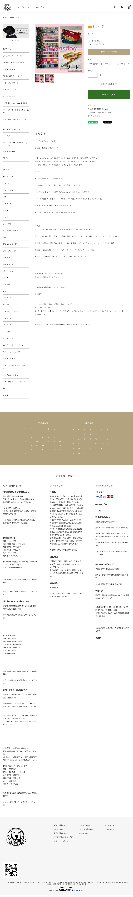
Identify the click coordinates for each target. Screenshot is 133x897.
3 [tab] (18, 40)
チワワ (5, 217)
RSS (80, 833)
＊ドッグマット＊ (10, 89)
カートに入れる (109, 94)
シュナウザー (8, 224)
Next (80, 48)
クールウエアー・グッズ (12, 56)
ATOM (85, 833)
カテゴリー (22, 7)
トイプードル (8, 203)
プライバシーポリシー (62, 841)
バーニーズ (7, 325)
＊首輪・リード (15, 17)
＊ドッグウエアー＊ (10, 83)
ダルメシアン (8, 338)
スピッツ (6, 331)
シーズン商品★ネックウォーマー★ (13, 143)
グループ (38, 7)
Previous (38, 48)
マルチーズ (7, 298)
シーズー (6, 277)
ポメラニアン (8, 264)
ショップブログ (84, 825)
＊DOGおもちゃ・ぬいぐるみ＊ (15, 103)
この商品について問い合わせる (100, 112)
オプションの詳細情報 (108, 52)
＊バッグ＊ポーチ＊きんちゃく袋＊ (16, 111)
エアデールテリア (10, 358)
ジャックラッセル (10, 251)
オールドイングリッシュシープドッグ (15, 367)
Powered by (66, 889)
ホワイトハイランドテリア (13, 345)
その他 (5, 395)
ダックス (6, 210)
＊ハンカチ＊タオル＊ (11, 129)
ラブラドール (8, 176)
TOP (4, 17)
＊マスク (6, 136)
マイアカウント (110, 825)
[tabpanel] (16, 31)
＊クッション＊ (9, 96)
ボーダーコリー (9, 271)
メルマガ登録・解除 (86, 829)
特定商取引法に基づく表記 (98, 109)
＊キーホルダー (9, 151)
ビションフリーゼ (10, 244)
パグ (4, 197)
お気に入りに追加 (109, 84)
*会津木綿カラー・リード (13, 76)
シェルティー (8, 318)
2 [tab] (15, 40)
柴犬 (4, 237)
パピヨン (6, 257)
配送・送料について (61, 825)
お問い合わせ (109, 829)
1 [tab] (13, 40)
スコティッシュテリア (11, 352)
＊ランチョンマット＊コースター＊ (15, 121)
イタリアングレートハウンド (14, 382)
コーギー (6, 284)
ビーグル (6, 304)
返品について (93, 105)
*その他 (6, 158)
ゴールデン (7, 183)
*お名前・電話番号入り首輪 (13, 62)
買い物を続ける (94, 116)
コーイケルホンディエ (11, 311)
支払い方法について (61, 833)
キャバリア (7, 291)
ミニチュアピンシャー (11, 375)
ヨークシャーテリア (10, 230)
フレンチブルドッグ (10, 190)
